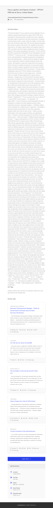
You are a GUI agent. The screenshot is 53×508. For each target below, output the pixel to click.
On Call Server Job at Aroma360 (21, 343)
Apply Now (26, 459)
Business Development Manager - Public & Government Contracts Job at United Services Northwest (24, 310)
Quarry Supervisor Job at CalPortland (22, 401)
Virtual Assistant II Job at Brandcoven (22, 431)
